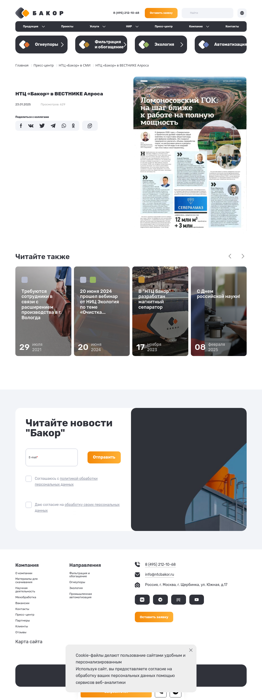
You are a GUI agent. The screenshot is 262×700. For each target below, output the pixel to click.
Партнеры (22, 620)
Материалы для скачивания (26, 580)
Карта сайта (28, 642)
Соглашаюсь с (66, 481)
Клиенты (21, 626)
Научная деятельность (25, 589)
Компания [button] (196, 26)
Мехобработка (25, 597)
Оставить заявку (161, 13)
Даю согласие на (77, 508)
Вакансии (22, 603)
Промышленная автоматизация (80, 595)
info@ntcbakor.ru (159, 575)
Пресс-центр (164, 26)
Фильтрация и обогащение (79, 575)
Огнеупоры (77, 582)
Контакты (232, 26)
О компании (23, 573)
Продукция (30, 26)
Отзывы (20, 632)
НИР (129, 26)
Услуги (94, 26)
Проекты (67, 26)
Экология (76, 588)
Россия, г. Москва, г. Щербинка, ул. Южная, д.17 (186, 585)
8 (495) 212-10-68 (126, 13)
